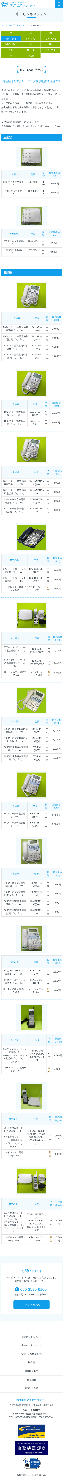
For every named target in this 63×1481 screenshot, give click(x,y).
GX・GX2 (51, 39)
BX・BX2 (11, 39)
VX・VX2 (51, 50)
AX (30, 33)
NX (50, 44)
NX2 (11, 50)
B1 (50, 33)
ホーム (4, 25)
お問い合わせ (31, 1388)
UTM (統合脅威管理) (31, 1354)
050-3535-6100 (33, 1289)
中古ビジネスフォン (17, 25)
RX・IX (31, 50)
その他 (31, 56)
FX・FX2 (31, 39)
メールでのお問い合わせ (31, 1305)
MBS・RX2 (11, 44)
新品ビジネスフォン (31, 1337)
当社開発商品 (31, 1371)
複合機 (31, 1362)
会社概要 (31, 1379)
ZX (11, 56)
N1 (30, 44)
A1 (11, 33)
